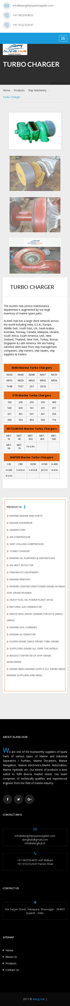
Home (6, 90)
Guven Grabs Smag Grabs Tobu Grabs (33, 641)
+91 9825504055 (23, 15)
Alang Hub (39, 999)
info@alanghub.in (35, 843)
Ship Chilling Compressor (25, 544)
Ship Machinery (37, 90)
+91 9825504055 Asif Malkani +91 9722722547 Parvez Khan (35, 862)
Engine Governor (19, 523)
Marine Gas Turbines (22, 627)
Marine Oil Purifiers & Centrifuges (31, 558)
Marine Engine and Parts (25, 516)
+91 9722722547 (23, 25)
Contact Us (11, 970)
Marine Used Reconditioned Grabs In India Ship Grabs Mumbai (36, 589)
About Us (10, 957)
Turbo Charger (18, 551)
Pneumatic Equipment (23, 572)
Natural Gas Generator (24, 607)
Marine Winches (18, 579)
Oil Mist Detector (20, 565)
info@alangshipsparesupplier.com (33, 5)
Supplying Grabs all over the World (32, 649)
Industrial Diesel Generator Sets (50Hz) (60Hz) (35, 617)
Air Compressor (18, 537)
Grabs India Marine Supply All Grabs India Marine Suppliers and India (36, 672)
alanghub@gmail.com (35, 839)
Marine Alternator (21, 634)
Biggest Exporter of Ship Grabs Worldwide (29, 659)
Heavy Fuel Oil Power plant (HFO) (30, 600)
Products (19, 90)
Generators (16, 530)
